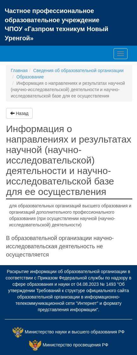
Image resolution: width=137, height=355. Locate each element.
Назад (19, 113)
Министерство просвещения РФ (75, 345)
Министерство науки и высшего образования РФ (74, 332)
